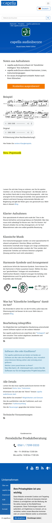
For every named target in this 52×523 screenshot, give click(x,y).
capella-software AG (9, 3)
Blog (16, 204)
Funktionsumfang (19, 403)
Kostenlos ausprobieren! (26, 86)
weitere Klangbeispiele (22, 143)
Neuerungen (13, 407)
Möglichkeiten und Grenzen (33, 397)
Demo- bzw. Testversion (21, 388)
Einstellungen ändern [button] (34, 518)
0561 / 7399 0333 (28, 445)
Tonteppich (41, 333)
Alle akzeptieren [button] (20, 518)
